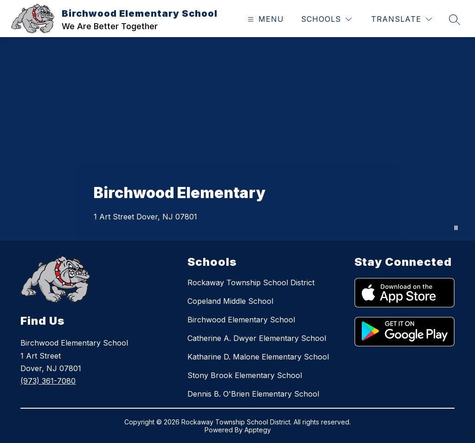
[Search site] (454, 19)
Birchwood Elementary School (241, 319)
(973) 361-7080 (48, 380)
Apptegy (257, 430)
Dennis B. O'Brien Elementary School (253, 393)
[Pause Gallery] (456, 227)
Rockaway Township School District (251, 282)
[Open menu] (264, 19)
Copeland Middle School (230, 301)
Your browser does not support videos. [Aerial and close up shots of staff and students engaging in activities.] (237, 139)
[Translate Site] (401, 19)
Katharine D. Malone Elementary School (258, 356)
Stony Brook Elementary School (244, 375)
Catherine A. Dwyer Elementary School (256, 338)
